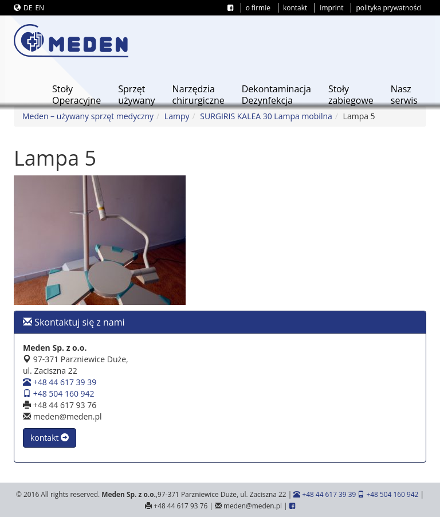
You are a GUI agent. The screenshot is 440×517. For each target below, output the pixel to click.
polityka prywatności (389, 8)
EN (39, 8)
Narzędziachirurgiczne (198, 94)
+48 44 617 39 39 (59, 382)
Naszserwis (404, 94)
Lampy (177, 116)
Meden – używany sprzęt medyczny (88, 116)
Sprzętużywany (136, 94)
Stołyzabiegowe (351, 94)
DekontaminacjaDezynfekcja (276, 94)
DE (27, 8)
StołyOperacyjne (76, 94)
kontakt (295, 8)
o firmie (258, 8)
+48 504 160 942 (59, 393)
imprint (331, 8)
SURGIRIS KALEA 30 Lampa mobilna (266, 116)
